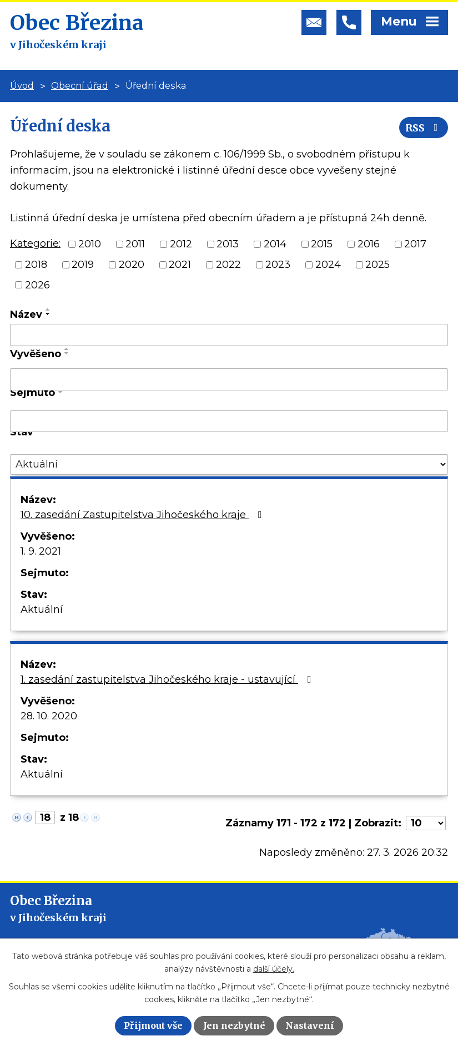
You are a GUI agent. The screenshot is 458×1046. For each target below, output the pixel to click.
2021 (180, 264)
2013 (228, 244)
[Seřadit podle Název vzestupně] (48, 309)
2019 (83, 264)
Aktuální (42, 609)
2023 (277, 264)
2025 (377, 264)
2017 (415, 244)
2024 (328, 264)
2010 (89, 244)
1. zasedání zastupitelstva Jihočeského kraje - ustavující (168, 679)
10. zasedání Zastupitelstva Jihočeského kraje (143, 515)
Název (26, 314)
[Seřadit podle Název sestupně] (48, 314)
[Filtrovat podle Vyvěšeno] (229, 379)
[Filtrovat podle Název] (229, 335)
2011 (135, 244)
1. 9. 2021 (41, 551)
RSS (423, 127)
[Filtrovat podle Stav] (229, 464)
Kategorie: (35, 243)
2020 (131, 264)
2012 (181, 244)
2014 (275, 244)
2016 (369, 244)
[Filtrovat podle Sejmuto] (229, 421)
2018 (36, 264)
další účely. (273, 969)
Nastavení (309, 1025)
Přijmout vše (153, 1025)
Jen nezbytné (234, 1025)
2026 (37, 284)
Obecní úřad (79, 85)
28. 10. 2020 (49, 716)
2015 (322, 244)
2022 (228, 264)
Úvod (22, 85)
